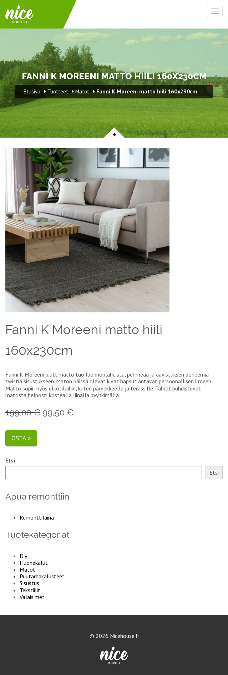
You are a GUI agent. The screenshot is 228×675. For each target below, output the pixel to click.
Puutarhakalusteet (42, 576)
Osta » (21, 438)
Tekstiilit (30, 590)
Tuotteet (57, 91)
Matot (27, 569)
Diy (23, 555)
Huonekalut (34, 562)
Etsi (10, 460)
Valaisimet (32, 596)
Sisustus (29, 583)
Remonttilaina (37, 517)
